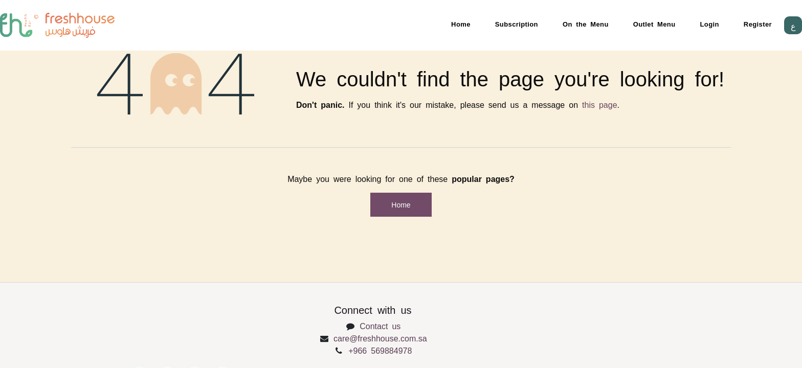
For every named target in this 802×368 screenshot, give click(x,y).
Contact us (380, 325)
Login (709, 23)
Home (461, 23)
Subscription (516, 23)
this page (599, 104)
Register (758, 23)
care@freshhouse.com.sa (380, 338)
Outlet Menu (654, 23)
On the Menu (586, 23)
